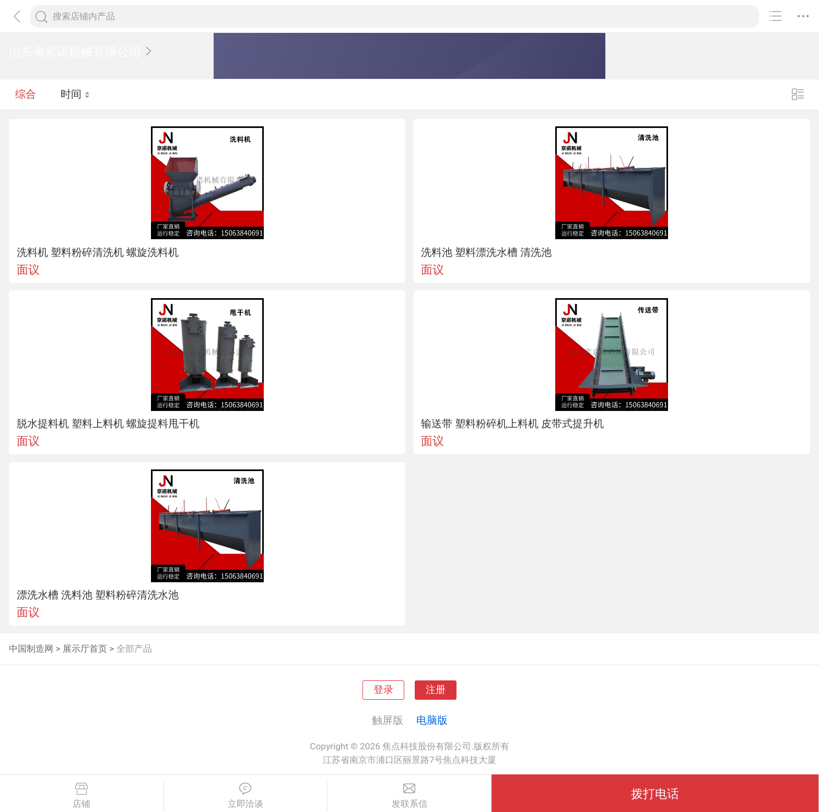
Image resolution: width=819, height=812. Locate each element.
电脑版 (432, 720)
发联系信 (409, 796)
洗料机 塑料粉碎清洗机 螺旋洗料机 (98, 252)
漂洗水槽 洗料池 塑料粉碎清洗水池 (98, 595)
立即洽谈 (245, 796)
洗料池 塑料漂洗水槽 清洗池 (486, 252)
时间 (75, 94)
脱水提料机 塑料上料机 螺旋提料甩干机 (108, 423)
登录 (383, 690)
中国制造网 (31, 648)
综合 (25, 94)
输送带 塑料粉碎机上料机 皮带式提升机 (512, 423)
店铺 (81, 796)
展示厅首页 (85, 648)
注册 (436, 690)
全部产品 (134, 648)
